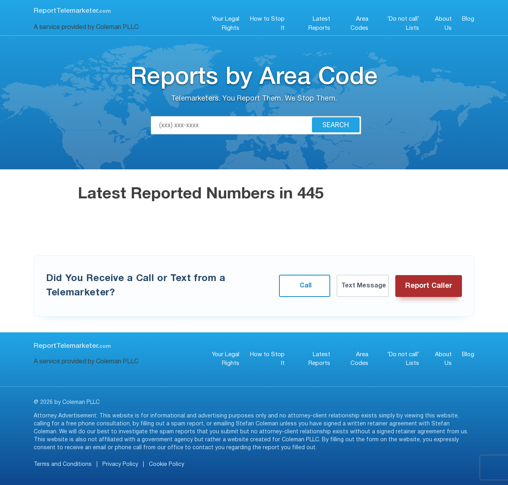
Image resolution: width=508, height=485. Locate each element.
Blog (468, 19)
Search (335, 124)
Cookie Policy (166, 464)
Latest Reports (319, 23)
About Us (443, 23)
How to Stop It (267, 23)
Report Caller (428, 286)
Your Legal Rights (225, 23)
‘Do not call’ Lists (403, 23)
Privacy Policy (120, 464)
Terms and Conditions (63, 464)
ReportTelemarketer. (72, 11)
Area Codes (359, 23)
